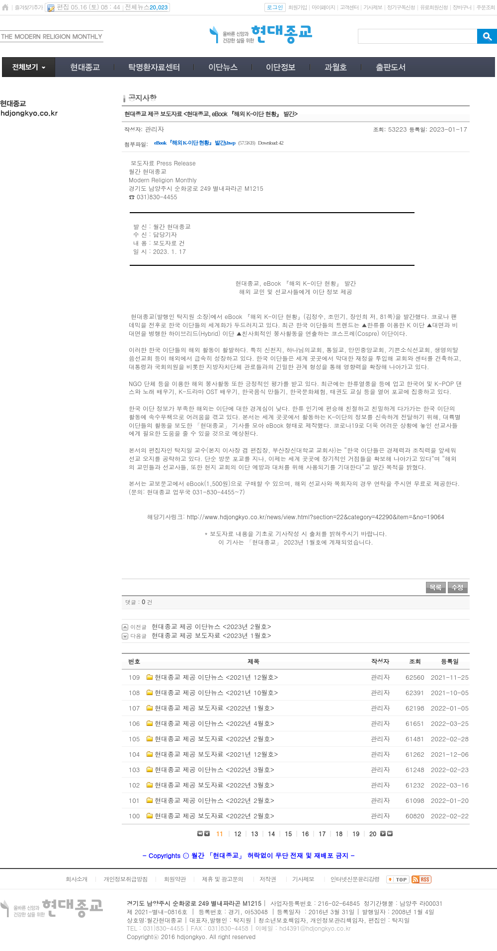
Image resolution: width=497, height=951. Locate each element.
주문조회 (485, 7)
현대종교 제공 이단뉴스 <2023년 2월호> (211, 626)
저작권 (267, 878)
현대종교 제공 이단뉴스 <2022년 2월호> (214, 800)
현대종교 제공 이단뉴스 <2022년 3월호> (214, 769)
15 (288, 833)
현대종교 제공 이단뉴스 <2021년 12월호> (216, 677)
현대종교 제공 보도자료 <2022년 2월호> (214, 738)
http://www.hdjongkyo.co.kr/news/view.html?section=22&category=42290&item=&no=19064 (315, 516)
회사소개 (76, 878)
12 (237, 833)
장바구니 (462, 7)
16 (305, 833)
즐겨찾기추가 (28, 7)
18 (338, 833)
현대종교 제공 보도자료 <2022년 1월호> (214, 708)
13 (254, 833)
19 (355, 833)
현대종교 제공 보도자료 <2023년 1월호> (211, 635)
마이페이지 (323, 7)
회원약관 (174, 878)
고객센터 (349, 7)
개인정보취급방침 (126, 878)
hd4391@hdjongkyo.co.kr (315, 928)
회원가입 (297, 7)
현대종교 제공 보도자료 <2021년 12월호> (216, 754)
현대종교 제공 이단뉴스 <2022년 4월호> (214, 723)
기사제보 (372, 7)
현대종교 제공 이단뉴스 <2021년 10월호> (216, 692)
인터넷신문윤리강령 (355, 878)
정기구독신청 (401, 7)
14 (271, 833)
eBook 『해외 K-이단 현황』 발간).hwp (194, 143)
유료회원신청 (434, 7)
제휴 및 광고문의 (222, 878)
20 (372, 833)
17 (322, 833)
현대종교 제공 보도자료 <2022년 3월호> (214, 785)
